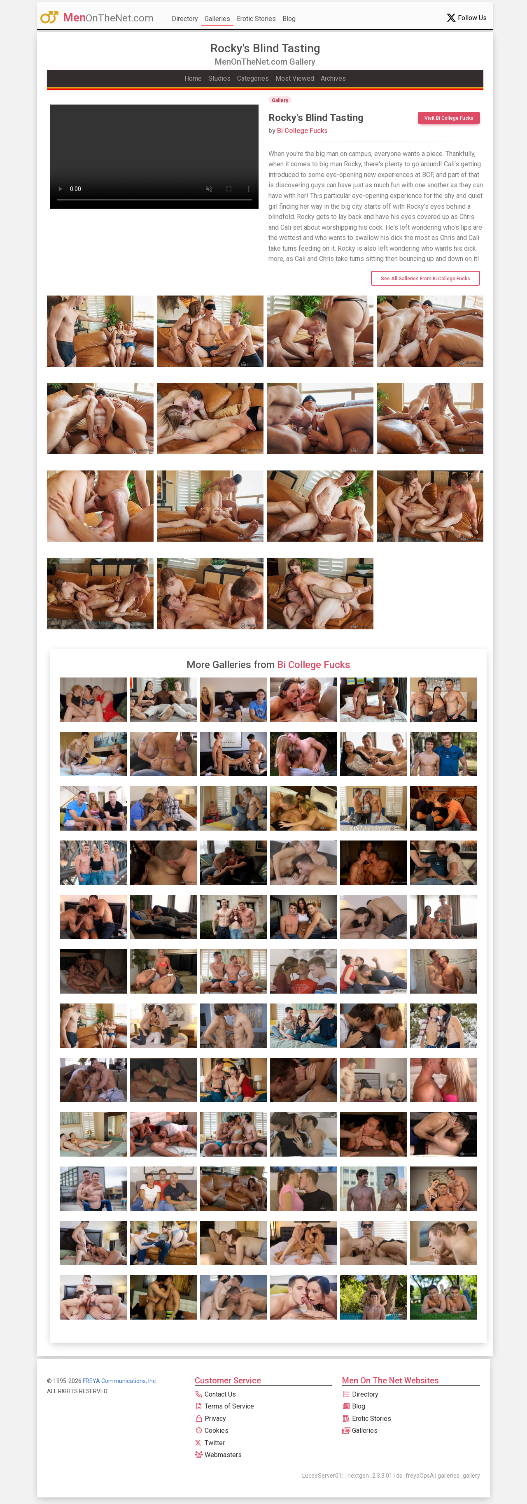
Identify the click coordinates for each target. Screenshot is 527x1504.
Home (193, 78)
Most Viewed (294, 78)
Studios (219, 78)
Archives (333, 78)
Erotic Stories (256, 19)
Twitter (210, 1443)
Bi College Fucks (298, 131)
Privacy (210, 1419)
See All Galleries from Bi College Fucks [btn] (425, 279)
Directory (185, 19)
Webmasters (218, 1455)
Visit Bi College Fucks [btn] (448, 118)
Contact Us (215, 1394)
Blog (289, 19)
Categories (253, 78)
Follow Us (466, 18)
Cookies (212, 1430)
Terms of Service (224, 1406)
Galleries (217, 19)
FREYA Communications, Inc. (120, 1381)
